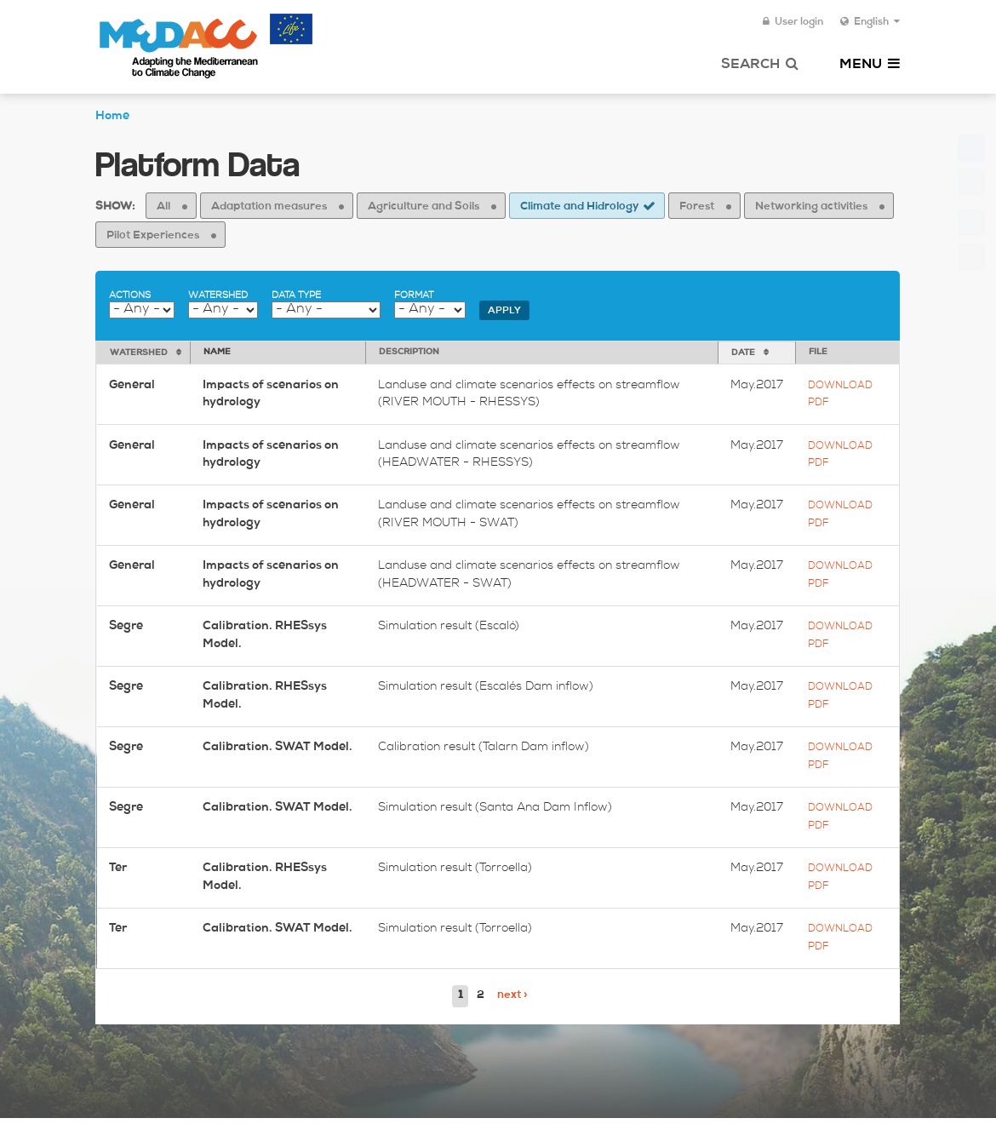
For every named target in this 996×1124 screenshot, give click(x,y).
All (163, 207)
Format (413, 296)
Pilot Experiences (152, 236)
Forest (696, 207)
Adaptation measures (269, 207)
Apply (504, 311)
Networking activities (811, 207)
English (870, 22)
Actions (130, 296)
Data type (296, 296)
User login (793, 22)
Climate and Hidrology (579, 207)
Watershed (218, 296)
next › (512, 995)
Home (112, 117)
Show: (115, 207)
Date (743, 353)
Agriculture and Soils (423, 207)
